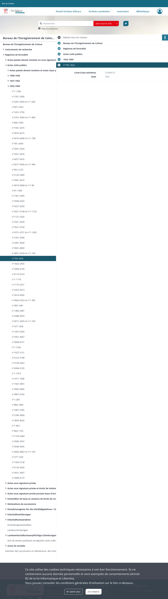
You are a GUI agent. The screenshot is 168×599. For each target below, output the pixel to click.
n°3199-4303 (18, 363)
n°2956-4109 (18, 268)
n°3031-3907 (18, 472)
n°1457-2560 (18, 331)
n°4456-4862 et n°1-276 (23, 451)
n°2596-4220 (18, 201)
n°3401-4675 (18, 180)
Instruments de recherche (18, 49)
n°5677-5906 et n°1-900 (23, 164)
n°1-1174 (16, 279)
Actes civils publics (17, 65)
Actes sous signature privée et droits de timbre (31, 488)
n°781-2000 (17, 143)
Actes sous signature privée (21, 483)
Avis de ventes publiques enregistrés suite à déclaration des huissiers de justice (37, 540)
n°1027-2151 (18, 352)
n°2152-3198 (18, 357)
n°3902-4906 (18, 389)
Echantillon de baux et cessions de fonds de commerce (35, 498)
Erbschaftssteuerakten (19, 519)
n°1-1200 (16, 91)
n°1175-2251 (18, 284)
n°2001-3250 (18, 148)
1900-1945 (15, 75)
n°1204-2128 (18, 462)
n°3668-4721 (18, 342)
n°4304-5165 (18, 368)
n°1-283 (16, 399)
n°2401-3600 (18, 242)
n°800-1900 (17, 122)
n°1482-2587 (18, 310)
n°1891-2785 (18, 410)
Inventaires (123, 11)
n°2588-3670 (18, 316)
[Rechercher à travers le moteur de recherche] (67, 23)
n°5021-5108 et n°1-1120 (24, 211)
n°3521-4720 (18, 227)
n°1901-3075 (18, 127)
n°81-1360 (17, 190)
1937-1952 (15, 80)
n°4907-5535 (18, 394)
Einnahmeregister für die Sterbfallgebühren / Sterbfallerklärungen (37, 509)
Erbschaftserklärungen (19, 514)
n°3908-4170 (18, 477)
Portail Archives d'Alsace (68, 11)
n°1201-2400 (18, 96)
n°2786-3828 (18, 415)
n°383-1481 (17, 305)
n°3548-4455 (18, 446)
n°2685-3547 (18, 441)
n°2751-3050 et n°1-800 (23, 117)
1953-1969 (15, 86)
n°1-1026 (16, 347)
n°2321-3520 (18, 221)
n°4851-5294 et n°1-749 (23, 253)
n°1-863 (16, 425)
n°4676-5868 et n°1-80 (23, 185)
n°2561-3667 (18, 336)
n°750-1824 (17, 258)
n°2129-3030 (18, 467)
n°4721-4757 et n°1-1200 (24, 232)
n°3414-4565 (18, 295)
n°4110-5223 (18, 274)
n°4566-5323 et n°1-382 (24, 300)
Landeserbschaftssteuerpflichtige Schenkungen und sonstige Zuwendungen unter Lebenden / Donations (37, 535)
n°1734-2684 (18, 436)
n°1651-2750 (18, 112)
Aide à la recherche (50, 28)
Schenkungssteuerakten (19, 524)
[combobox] (106, 23)
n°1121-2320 (18, 216)
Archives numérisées (99, 11)
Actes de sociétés (16, 545)
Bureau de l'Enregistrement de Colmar (22, 44)
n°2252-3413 (18, 289)
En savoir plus (73, 591)
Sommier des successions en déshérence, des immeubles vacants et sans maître (35, 551)
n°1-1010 (16, 373)
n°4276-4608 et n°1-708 (23, 138)
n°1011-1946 (18, 378)
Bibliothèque (143, 11)
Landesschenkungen (17, 530)
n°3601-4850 (18, 248)
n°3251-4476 (18, 154)
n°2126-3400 (18, 174)
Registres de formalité (16, 54)
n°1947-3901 (18, 383)
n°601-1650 (17, 107)
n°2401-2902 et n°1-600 (23, 101)
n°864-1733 (17, 430)
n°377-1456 (17, 326)
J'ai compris (93, 591)
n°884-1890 (17, 404)
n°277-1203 (17, 457)
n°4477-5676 (18, 159)
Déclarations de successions (21, 504)
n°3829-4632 (18, 420)
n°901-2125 (17, 169)
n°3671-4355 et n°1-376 (23, 321)
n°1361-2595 (18, 195)
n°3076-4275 (18, 133)
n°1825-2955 (18, 263)
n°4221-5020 (18, 206)
